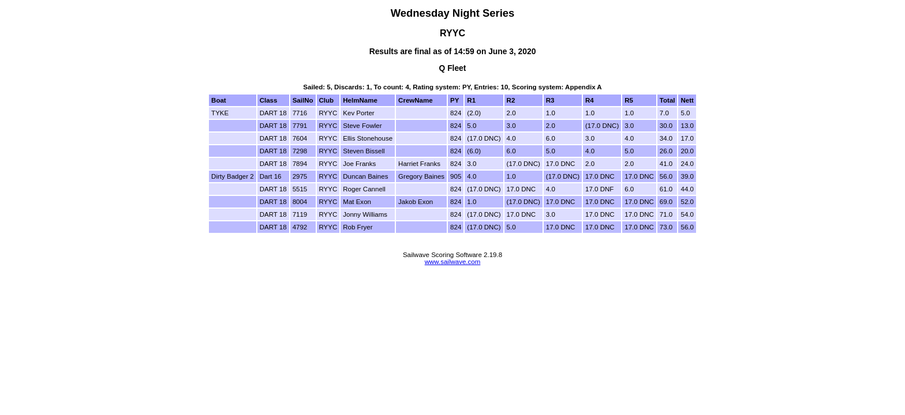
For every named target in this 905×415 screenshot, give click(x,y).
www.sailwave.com (453, 261)
